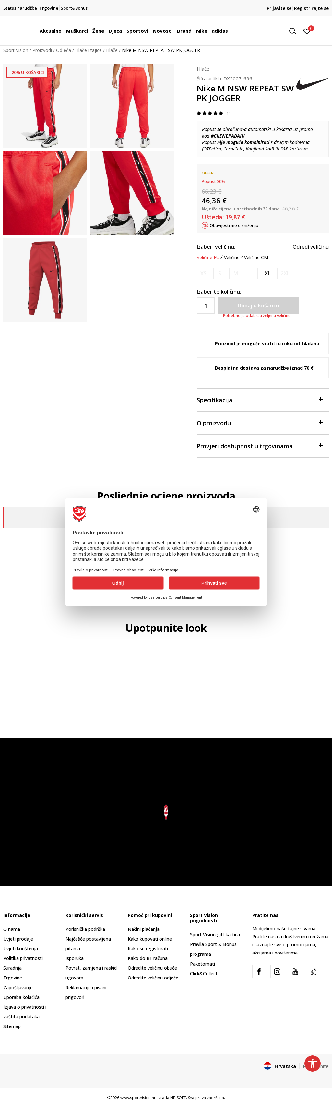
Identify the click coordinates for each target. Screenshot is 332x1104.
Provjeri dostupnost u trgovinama (259, 445)
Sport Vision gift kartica (215, 934)
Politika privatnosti (23, 958)
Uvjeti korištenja (20, 948)
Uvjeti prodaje (18, 939)
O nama (11, 929)
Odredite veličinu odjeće (153, 978)
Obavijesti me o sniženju (234, 225)
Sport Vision (15, 50)
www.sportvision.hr (138, 1097)
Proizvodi (42, 50)
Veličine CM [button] (256, 257)
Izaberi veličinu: (216, 247)
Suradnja (12, 968)
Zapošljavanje (18, 987)
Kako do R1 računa (148, 958)
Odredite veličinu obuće (152, 968)
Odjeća (63, 50)
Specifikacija (259, 399)
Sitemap (12, 1026)
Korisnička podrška (85, 929)
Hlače (112, 50)
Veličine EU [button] (208, 257)
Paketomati (202, 964)
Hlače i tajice (88, 50)
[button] (294, 31)
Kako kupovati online (150, 939)
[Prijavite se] (307, 31)
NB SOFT (178, 1097)
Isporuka (74, 958)
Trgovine (12, 978)
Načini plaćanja (144, 929)
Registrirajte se (311, 8)
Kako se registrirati (148, 948)
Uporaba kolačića (21, 997)
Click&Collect (204, 973)
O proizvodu (259, 422)
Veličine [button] (232, 257)
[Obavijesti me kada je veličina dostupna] (203, 273)
